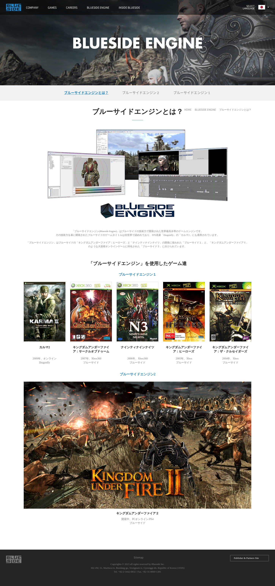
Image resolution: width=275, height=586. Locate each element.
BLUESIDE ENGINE (98, 7)
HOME (188, 109)
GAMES (52, 7)
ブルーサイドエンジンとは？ (86, 92)
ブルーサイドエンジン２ (141, 92)
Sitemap (138, 557)
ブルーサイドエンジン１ (192, 92)
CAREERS (71, 7)
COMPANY (32, 7)
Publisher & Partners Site (249, 558)
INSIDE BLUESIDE (129, 7)
